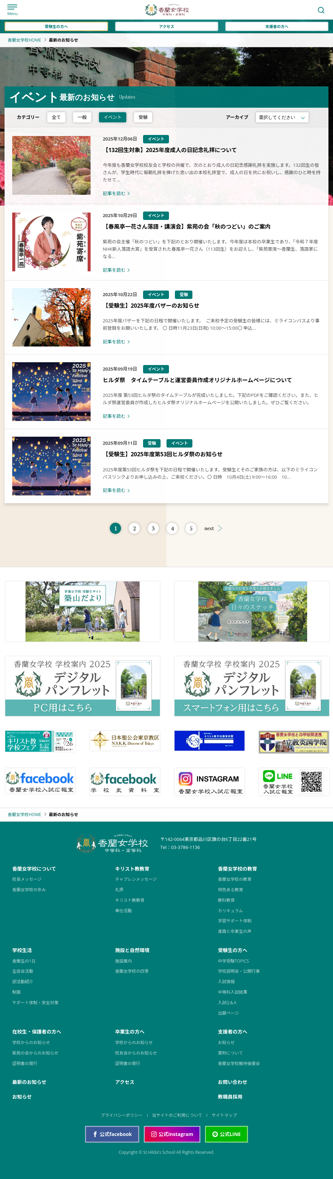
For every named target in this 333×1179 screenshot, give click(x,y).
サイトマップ (224, 1115)
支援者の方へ (276, 26)
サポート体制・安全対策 (35, 1003)
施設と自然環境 (132, 950)
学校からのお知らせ (31, 1042)
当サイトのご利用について (177, 1115)
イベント (113, 117)
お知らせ (226, 1042)
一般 (82, 117)
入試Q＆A (227, 1003)
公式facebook (112, 1134)
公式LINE (226, 1134)
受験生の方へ (56, 26)
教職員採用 (230, 1096)
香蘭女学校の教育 (237, 868)
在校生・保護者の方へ (36, 1031)
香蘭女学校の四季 (132, 971)
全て (56, 117)
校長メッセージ (27, 879)
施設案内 (123, 961)
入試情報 (226, 982)
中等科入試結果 (232, 992)
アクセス (166, 26)
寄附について (230, 1053)
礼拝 (119, 890)
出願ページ (228, 1013)
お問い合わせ (232, 1082)
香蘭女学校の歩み (29, 890)
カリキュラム (230, 911)
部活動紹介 (22, 982)
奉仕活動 (123, 911)
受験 (143, 117)
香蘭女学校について (34, 868)
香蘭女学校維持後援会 (239, 1063)
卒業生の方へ (129, 1031)
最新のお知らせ (29, 1082)
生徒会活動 (22, 971)
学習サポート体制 (234, 921)
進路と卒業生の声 (234, 931)
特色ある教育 (230, 890)
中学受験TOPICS (233, 961)
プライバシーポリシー (122, 1115)
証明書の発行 (24, 1063)
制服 (16, 992)
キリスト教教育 (132, 868)
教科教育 (226, 900)
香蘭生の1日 (24, 961)
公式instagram (172, 1134)
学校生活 (22, 950)
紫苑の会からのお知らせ (35, 1053)
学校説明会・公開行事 (239, 971)
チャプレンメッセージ (136, 879)
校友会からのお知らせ (136, 1053)
